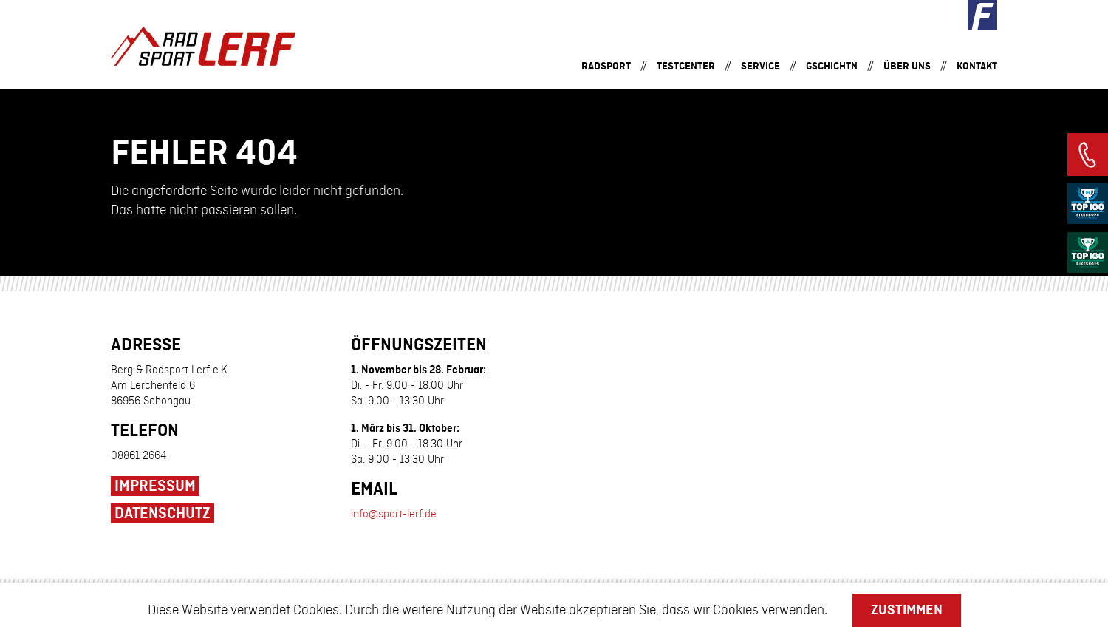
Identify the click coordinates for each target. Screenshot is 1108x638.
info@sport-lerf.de (394, 514)
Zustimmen (907, 610)
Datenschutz (162, 514)
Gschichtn (832, 66)
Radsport (606, 66)
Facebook (982, 15)
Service (760, 66)
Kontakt (977, 66)
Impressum (155, 486)
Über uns (907, 66)
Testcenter (686, 66)
